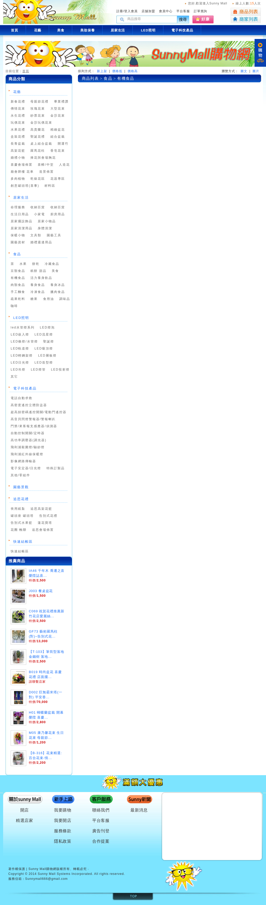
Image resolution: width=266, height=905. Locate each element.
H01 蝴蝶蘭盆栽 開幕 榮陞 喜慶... (46, 714)
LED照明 (21, 318)
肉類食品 (18, 285)
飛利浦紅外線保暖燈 (27, 454)
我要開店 (63, 820)
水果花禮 (18, 129)
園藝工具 (54, 235)
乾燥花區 (37, 178)
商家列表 (246, 19)
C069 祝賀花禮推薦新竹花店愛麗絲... (46, 613)
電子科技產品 (25, 388)
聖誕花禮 (37, 136)
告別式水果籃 (21, 523)
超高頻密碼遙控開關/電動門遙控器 (38, 412)
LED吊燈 (18, 369)
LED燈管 (38, 369)
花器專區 (57, 178)
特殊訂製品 (55, 468)
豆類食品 (18, 271)
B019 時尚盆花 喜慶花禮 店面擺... (45, 674)
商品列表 (246, 12)
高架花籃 (18, 150)
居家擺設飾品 (21, 221)
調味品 (64, 299)
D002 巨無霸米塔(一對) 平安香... (45, 694)
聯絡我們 (101, 810)
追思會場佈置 (43, 530)
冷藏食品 (52, 264)
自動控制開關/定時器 (28, 433)
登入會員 (131, 11)
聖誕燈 (48, 341)
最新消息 (139, 810)
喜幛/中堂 (46, 164)
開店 (24, 810)
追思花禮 (21, 499)
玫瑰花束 (37, 108)
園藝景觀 (21, 487)
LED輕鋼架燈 (22, 355)
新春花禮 (18, 101)
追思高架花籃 (41, 509)
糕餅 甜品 (38, 271)
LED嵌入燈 (20, 334)
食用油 (48, 299)
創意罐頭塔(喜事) (25, 185)
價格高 (133, 71)
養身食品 (37, 285)
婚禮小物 (18, 157)
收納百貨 (37, 207)
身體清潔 (45, 228)
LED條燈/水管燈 (24, 341)
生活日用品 (20, 214)
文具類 (35, 235)
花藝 (17, 92)
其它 (14, 376)
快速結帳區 (23, 542)
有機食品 (18, 278)
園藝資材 (18, 242)
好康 (205, 19)
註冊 (119, 11)
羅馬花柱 (37, 150)
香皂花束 (57, 150)
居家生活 (21, 197)
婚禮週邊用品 (41, 242)
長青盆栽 (18, 143)
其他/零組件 (20, 475)
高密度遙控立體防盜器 (29, 405)
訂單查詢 (200, 11)
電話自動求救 (21, 398)
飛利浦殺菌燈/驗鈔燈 (28, 447)
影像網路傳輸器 (23, 461)
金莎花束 (57, 115)
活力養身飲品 (41, 278)
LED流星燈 (44, 334)
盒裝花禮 (18, 136)
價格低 (117, 71)
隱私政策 (63, 841)
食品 (17, 254)
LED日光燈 (20, 362)
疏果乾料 (18, 299)
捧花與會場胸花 (43, 157)
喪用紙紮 (18, 509)
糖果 (34, 299)
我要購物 (63, 810)
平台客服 (183, 11)
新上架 (102, 71)
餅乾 (35, 264)
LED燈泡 (47, 327)
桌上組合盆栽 (41, 143)
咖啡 (14, 306)
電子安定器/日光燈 (26, 468)
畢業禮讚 (61, 101)
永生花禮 (18, 115)
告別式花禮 (48, 516)
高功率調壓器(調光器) (28, 440)
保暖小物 (18, 235)
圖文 (244, 71)
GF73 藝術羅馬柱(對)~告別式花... (43, 633)
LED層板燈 (47, 355)
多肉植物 (18, 178)
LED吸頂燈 (44, 348)
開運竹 (63, 143)
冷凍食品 (37, 292)
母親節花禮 (39, 101)
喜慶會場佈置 (21, 164)
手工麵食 (18, 292)
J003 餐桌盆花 (41, 591)
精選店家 (25, 820)
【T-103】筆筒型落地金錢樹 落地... (46, 654)
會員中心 (165, 11)
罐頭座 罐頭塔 (22, 516)
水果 (23, 264)
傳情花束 (18, 108)
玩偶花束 (18, 122)
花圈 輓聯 (18, 530)
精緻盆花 (57, 129)
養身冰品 (57, 285)
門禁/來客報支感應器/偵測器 (34, 426)
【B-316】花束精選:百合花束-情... (45, 755)
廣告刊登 (101, 831)
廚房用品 (57, 214)
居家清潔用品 (21, 228)
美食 (55, 271)
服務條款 (63, 831)
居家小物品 (47, 221)
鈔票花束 (37, 115)
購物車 (260, 53)
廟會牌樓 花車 (22, 171)
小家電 (39, 214)
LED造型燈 (44, 362)
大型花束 (57, 108)
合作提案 (101, 841)
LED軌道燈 (20, 348)
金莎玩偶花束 (41, 122)
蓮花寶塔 (45, 523)
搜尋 (183, 19)
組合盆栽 (57, 136)
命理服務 (18, 207)
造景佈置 (46, 171)
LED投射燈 (60, 369)
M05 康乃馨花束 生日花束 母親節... (46, 735)
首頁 (25, 71)
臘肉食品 (57, 292)
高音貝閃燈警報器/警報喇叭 (33, 419)
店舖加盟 (148, 11)
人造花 (64, 164)
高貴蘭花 (37, 129)
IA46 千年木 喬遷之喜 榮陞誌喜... (46, 573)
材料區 (49, 185)
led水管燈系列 (23, 327)
